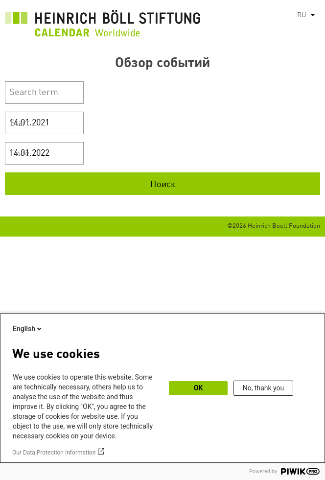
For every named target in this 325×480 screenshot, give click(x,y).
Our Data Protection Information (53, 452)
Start (19, 123)
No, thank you (263, 388)
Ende (20, 153)
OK (198, 388)
